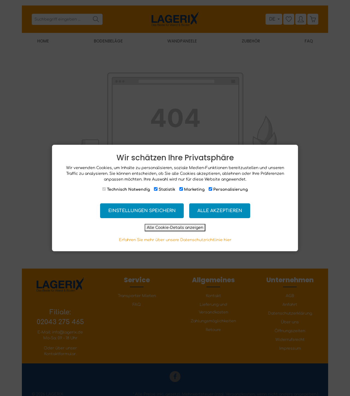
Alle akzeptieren (219, 210)
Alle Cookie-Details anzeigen (175, 228)
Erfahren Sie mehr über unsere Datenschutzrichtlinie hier (175, 240)
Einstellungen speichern (142, 210)
